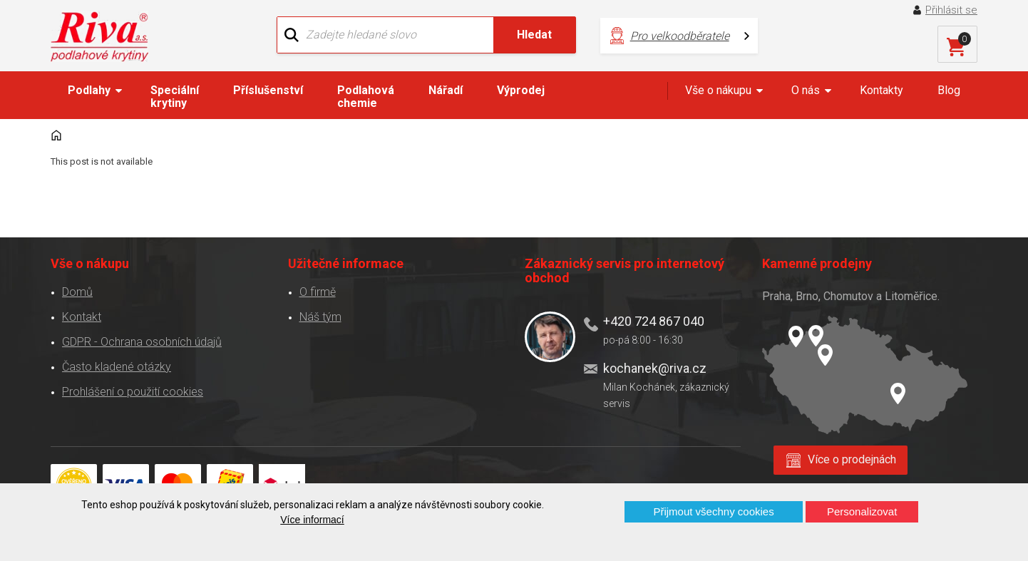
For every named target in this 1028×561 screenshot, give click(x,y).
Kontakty (881, 90)
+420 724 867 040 (653, 321)
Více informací (312, 519)
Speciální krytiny (174, 96)
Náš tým (320, 317)
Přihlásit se (951, 10)
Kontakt (81, 317)
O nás (805, 90)
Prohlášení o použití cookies (132, 391)
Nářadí (445, 90)
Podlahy (89, 90)
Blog (948, 90)
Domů (77, 292)
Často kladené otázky (116, 367)
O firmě (317, 292)
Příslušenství (268, 90)
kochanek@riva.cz (654, 368)
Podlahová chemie (365, 96)
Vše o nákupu (718, 90)
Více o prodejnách (852, 459)
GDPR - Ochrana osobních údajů (142, 342)
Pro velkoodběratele (679, 36)
